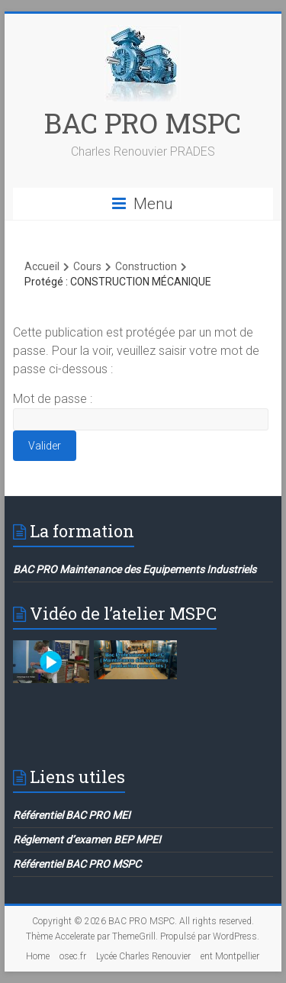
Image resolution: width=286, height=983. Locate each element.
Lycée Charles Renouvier (143, 956)
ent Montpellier (230, 956)
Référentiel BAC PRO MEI (71, 815)
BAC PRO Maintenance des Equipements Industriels (134, 569)
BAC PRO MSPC (142, 123)
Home (38, 956)
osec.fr (72, 956)
